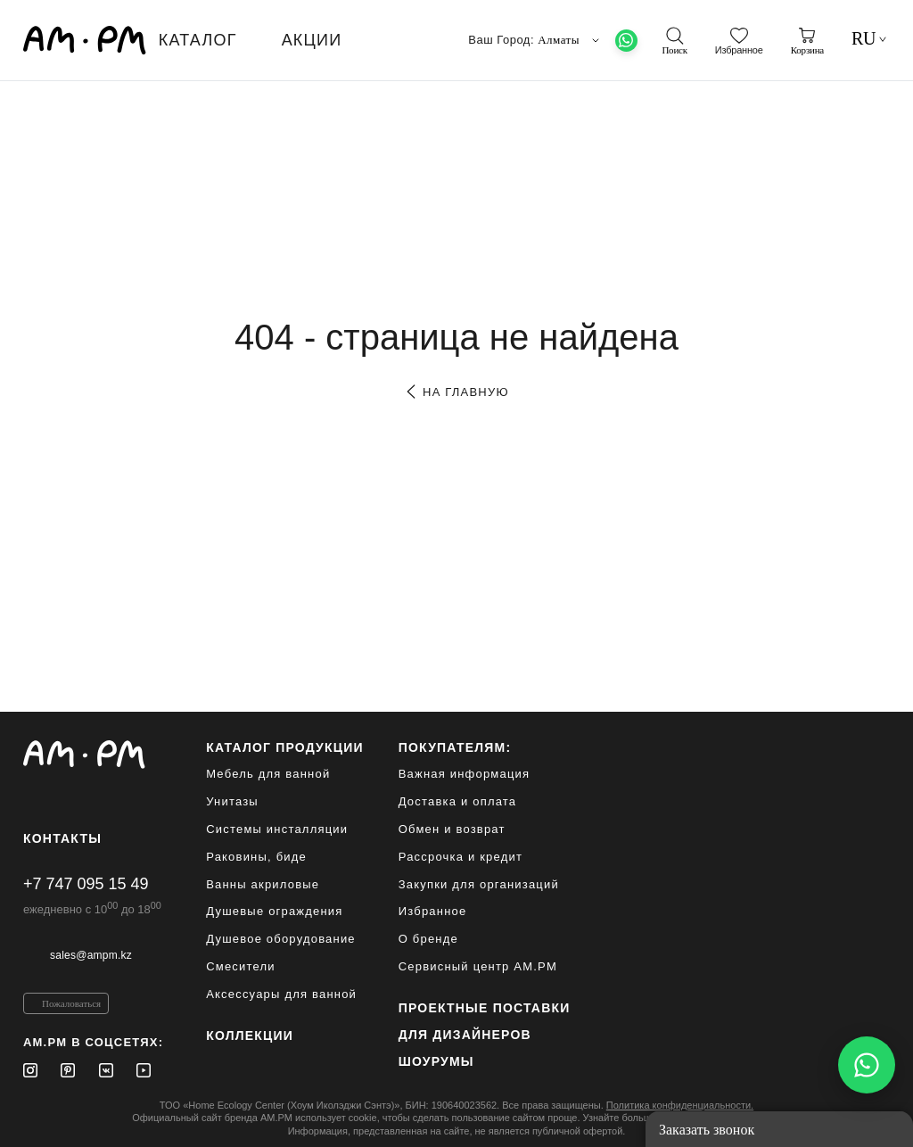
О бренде (428, 938)
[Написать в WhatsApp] (866, 1064)
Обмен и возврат (452, 829)
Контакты (62, 838)
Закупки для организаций (479, 884)
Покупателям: (455, 747)
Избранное (433, 911)
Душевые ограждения (274, 911)
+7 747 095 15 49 (86, 884)
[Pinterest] (68, 1070)
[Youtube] (143, 1070)
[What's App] (626, 40)
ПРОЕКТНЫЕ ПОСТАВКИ (485, 1008)
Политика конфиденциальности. (679, 1105)
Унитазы (232, 801)
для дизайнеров (465, 1034)
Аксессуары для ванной (281, 994)
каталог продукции (285, 747)
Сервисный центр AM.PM (478, 966)
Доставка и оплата (458, 801)
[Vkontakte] (106, 1070)
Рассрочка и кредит (460, 856)
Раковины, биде (256, 856)
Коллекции (249, 1035)
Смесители (241, 966)
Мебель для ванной (268, 773)
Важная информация (465, 773)
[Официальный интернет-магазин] (93, 754)
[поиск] (674, 41)
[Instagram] (30, 1070)
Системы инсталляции (277, 829)
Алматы (570, 40)
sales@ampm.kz (91, 955)
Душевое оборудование (281, 938)
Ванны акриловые (262, 884)
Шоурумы (436, 1061)
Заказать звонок (706, 1129)
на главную (456, 392)
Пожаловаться (71, 1003)
